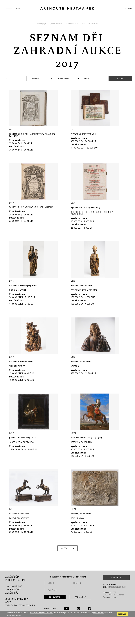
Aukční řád (11, 592)
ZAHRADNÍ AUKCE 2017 (75, 23)
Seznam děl (93, 23)
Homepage (42, 23)
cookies (18, 615)
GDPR (8, 602)
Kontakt (116, 578)
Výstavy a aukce (55, 23)
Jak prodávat (13, 589)
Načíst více (67, 548)
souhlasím (122, 614)
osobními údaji (98, 613)
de (131, 8)
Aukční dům (12, 576)
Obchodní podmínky (16, 599)
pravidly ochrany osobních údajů (41, 613)
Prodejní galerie (15, 580)
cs (124, 8)
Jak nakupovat (13, 586)
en (128, 8)
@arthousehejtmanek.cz (114, 587)
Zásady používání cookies (20, 605)
